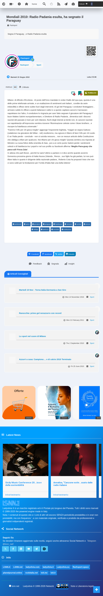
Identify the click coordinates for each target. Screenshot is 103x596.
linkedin (70, 254)
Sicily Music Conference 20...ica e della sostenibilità (23, 484)
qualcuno (45, 229)
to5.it (53, 573)
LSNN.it (6, 567)
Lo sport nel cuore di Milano (32, 336)
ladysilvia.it (48, 567)
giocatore (36, 224)
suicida (78, 224)
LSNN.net (18, 567)
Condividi (34, 254)
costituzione (66, 229)
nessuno (68, 224)
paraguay (47, 224)
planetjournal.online (12, 573)
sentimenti (17, 224)
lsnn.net (14, 586)
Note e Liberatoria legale (82, 586)
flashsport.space (81, 567)
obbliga (35, 229)
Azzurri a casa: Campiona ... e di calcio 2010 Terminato (45, 359)
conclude (55, 229)
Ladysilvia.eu (63, 567)
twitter (58, 254)
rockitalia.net (31, 573)
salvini (27, 224)
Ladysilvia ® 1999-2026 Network (38, 586)
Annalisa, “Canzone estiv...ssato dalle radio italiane (73, 484)
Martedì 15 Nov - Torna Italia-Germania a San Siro (42, 290)
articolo (87, 224)
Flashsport (25, 58)
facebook (47, 254)
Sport (39, 65)
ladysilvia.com (33, 567)
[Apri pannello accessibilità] (19, 4)
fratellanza (57, 224)
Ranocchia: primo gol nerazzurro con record (40, 313)
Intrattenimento (12, 494)
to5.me (44, 573)
